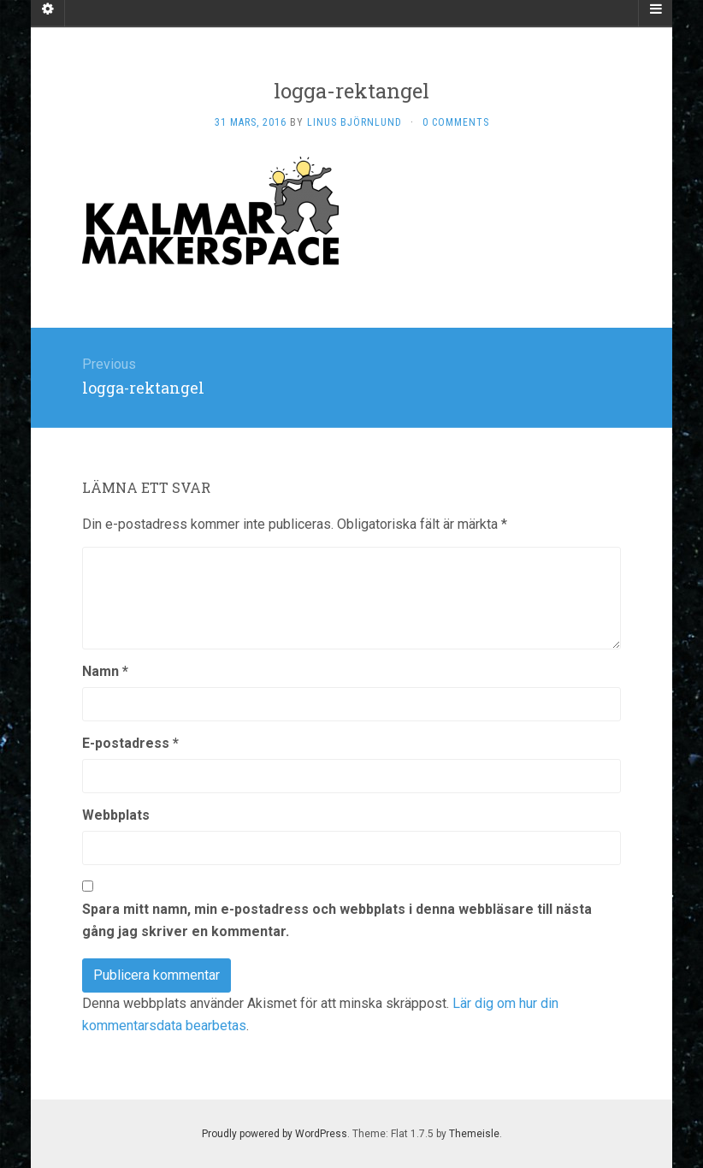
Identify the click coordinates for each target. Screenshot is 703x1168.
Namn (105, 671)
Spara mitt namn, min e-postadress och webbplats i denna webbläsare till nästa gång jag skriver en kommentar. (337, 920)
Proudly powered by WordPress (274, 1134)
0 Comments (455, 122)
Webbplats (116, 815)
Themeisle (474, 1134)
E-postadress (130, 743)
